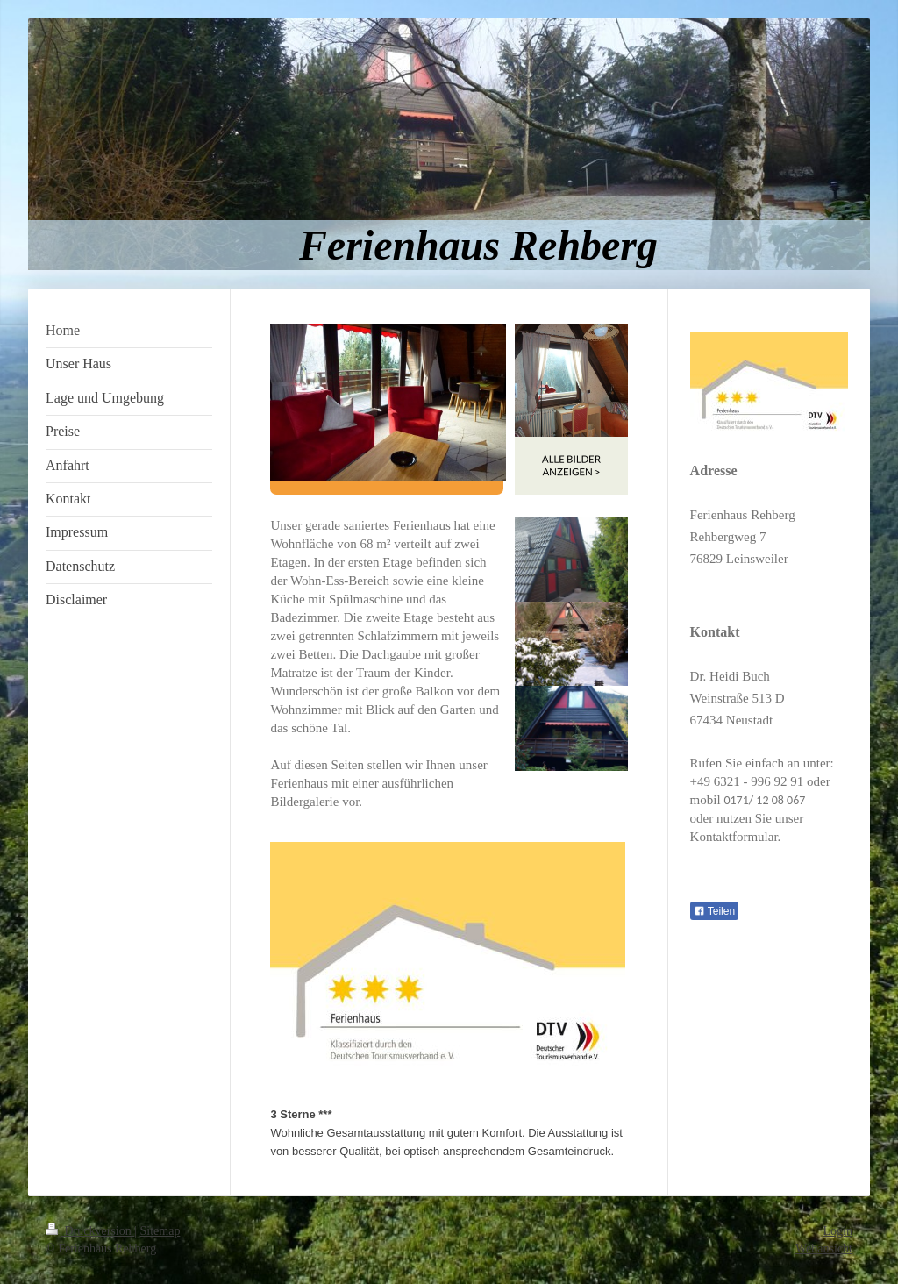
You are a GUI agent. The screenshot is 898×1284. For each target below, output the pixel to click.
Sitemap (160, 1231)
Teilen (714, 911)
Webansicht (823, 1248)
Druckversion (90, 1231)
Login (837, 1231)
